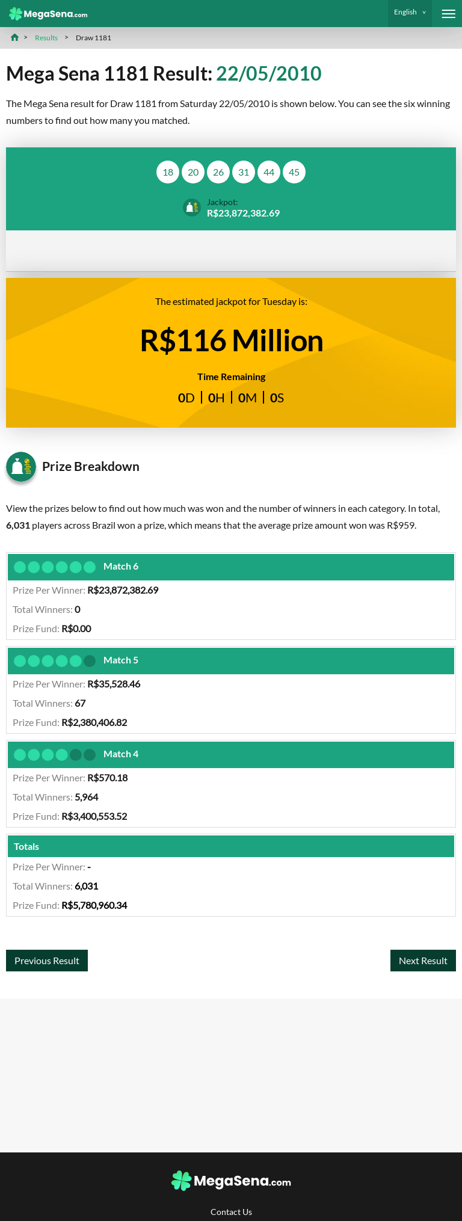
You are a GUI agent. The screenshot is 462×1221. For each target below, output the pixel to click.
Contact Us (231, 1212)
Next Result (423, 960)
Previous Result (46, 960)
